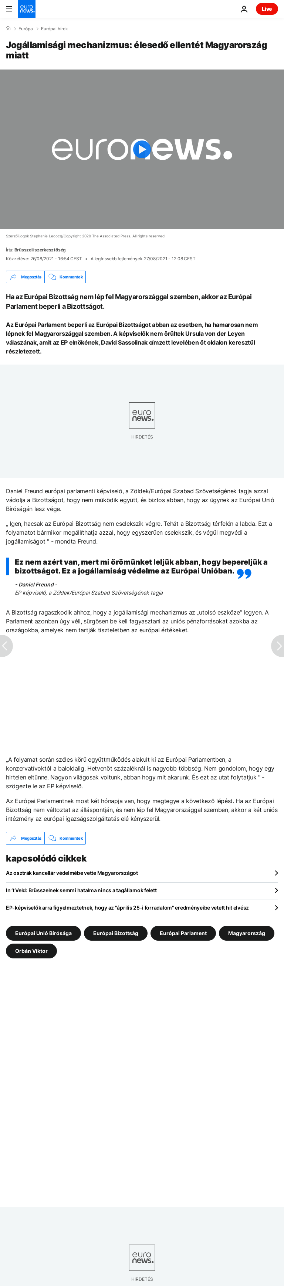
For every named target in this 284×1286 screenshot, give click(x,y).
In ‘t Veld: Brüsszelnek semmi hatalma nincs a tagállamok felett (81, 890)
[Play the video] (142, 149)
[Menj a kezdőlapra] (27, 9)
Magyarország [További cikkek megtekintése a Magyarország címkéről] (246, 933)
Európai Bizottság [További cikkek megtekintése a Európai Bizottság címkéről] (115, 933)
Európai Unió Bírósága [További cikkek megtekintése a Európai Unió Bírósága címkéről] (43, 933)
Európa (25, 29)
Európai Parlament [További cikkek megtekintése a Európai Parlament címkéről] (183, 933)
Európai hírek (54, 29)
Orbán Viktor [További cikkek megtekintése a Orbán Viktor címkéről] (31, 951)
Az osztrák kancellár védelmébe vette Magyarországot (72, 873)
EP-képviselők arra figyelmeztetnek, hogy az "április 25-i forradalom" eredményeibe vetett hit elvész (127, 907)
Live (267, 9)
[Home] (8, 28)
